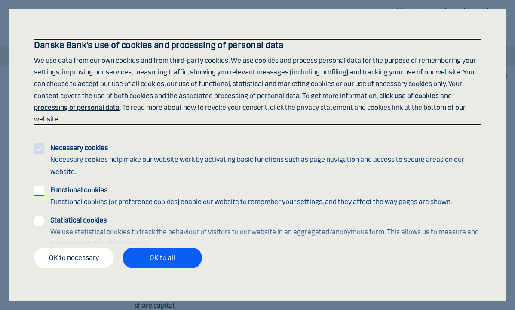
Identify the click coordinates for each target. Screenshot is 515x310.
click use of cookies (409, 96)
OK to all (162, 258)
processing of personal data (77, 107)
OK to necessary (74, 258)
